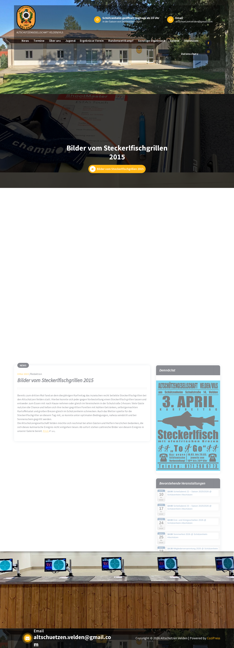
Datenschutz (189, 54)
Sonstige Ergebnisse (151, 41)
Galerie (174, 41)
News (25, 41)
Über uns (55, 41)
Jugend (70, 41)
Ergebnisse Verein (92, 41)
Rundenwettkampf (120, 41)
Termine (39, 41)
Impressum (191, 41)
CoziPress (213, 638)
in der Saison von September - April (122, 21)
